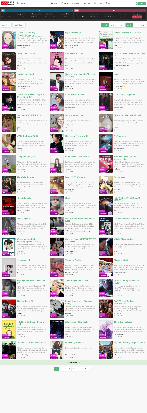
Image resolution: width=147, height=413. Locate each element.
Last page (88, 401)
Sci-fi (34, 17)
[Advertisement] (73, 381)
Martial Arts (50, 17)
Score (143, 25)
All (3, 14)
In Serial (113, 25)
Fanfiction (137, 17)
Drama (63, 17)
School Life (94, 17)
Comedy (21, 17)
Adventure (36, 14)
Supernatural (65, 14)
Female (6, 25)
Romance (6, 17)
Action (49, 14)
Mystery (122, 17)
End (121, 25)
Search (20, 3)
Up (128, 25)
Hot (136, 25)
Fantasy (21, 14)
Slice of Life (109, 17)
